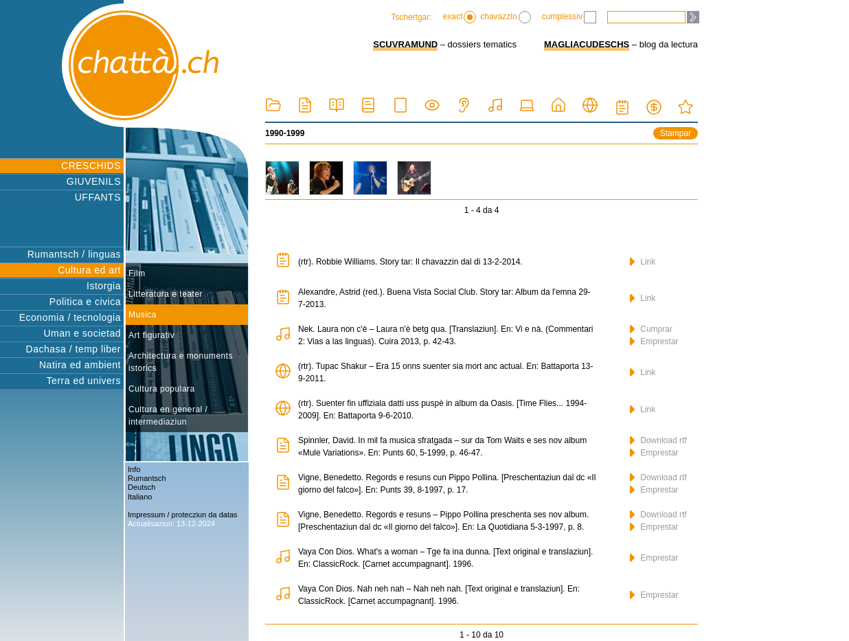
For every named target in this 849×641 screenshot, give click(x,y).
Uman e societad (82, 333)
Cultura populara (161, 389)
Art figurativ (151, 335)
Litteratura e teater (165, 294)
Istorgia (104, 285)
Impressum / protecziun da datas (183, 514)
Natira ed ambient (80, 364)
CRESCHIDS (91, 165)
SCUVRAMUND (405, 44)
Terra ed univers (84, 380)
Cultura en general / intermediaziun (167, 416)
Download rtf (658, 440)
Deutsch (141, 487)
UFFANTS (98, 197)
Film (137, 273)
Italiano (140, 497)
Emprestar (654, 341)
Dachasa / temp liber (73, 349)
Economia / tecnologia (70, 317)
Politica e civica (85, 301)
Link (642, 262)
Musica (142, 314)
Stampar (675, 133)
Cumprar (651, 329)
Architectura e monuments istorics (180, 362)
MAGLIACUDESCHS (586, 44)
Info (134, 469)
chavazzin (505, 17)
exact (460, 17)
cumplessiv (569, 17)
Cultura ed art (89, 270)
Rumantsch (147, 478)
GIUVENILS (94, 181)
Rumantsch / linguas (74, 254)
